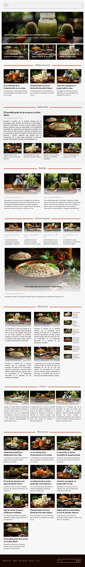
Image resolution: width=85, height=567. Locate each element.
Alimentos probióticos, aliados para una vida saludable (18, 322)
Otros (38, 561)
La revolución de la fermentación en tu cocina (52, 230)
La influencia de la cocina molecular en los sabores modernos (13, 230)
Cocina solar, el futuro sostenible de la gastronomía (76, 358)
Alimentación (7, 561)
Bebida (15, 561)
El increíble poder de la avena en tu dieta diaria (43, 286)
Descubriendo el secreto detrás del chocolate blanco (69, 56)
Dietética (31, 561)
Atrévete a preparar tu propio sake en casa (22, 189)
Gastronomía (23, 561)
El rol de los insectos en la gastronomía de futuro (76, 349)
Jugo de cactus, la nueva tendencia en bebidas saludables (27, 35)
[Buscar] (67, 560)
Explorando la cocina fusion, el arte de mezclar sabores (42, 56)
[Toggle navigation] (6, 5)
